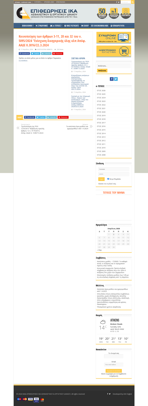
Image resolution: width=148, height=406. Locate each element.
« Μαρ (99, 250)
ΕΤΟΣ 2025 (101, 94)
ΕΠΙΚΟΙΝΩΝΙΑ (60, 2)
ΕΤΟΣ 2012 (101, 140)
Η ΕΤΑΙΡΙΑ (37, 2)
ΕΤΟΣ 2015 (101, 130)
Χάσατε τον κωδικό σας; (107, 184)
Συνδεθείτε (23, 61)
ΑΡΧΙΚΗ (18, 25)
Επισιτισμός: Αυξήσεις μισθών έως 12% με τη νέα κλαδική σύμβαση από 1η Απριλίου (113, 276)
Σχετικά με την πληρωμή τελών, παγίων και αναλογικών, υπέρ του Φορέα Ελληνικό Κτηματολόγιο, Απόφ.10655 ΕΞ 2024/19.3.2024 (80, 101)
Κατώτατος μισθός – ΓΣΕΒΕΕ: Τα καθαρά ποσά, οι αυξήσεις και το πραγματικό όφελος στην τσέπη (112, 263)
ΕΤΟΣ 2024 (101, 98)
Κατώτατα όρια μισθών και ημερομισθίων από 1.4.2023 (112, 290)
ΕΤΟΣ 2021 (101, 108)
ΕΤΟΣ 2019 (101, 115)
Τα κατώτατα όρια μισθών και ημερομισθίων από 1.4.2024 (76, 127)
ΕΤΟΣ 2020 (101, 112)
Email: (114, 362)
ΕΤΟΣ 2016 (101, 126)
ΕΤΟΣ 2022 (101, 105)
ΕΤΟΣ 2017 (101, 123)
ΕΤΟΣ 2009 (101, 151)
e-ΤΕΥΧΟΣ (55, 25)
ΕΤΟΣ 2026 (101, 90)
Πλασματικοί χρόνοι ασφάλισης (109, 307)
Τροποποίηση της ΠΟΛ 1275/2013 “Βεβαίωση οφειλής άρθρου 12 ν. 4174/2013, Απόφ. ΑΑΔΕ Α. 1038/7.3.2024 (80, 65)
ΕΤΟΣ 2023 (101, 101)
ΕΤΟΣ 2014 (101, 133)
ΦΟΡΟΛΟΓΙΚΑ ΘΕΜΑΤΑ (44, 49)
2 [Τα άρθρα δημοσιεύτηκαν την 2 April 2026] (113, 234)
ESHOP (85, 25)
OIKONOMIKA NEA (99, 25)
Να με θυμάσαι (114, 179)
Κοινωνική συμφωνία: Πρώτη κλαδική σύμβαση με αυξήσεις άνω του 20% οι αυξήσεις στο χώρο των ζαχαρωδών (111, 270)
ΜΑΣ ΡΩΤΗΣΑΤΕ (71, 25)
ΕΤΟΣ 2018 (101, 119)
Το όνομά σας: (113, 353)
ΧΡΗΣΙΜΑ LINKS (49, 2)
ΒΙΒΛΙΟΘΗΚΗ (27, 25)
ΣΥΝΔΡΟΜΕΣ (42, 25)
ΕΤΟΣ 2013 (101, 137)
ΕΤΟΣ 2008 (101, 155)
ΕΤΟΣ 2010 (101, 148)
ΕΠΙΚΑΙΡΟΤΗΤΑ (117, 25)
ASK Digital (127, 394)
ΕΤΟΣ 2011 (101, 144)
